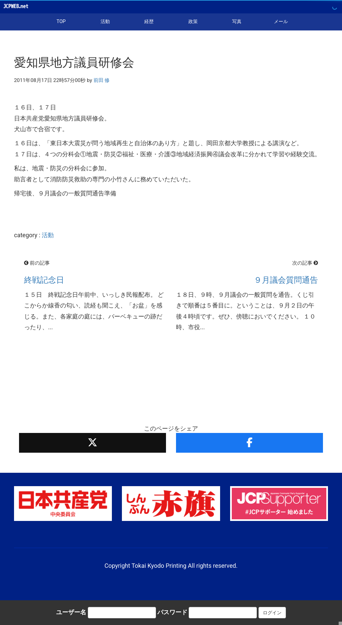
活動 (105, 21)
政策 (193, 21)
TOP (60, 21)
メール (281, 21)
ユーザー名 (71, 612)
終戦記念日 (44, 280)
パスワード (172, 612)
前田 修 (102, 80)
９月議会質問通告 (286, 280)
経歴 (149, 21)
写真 (236, 21)
